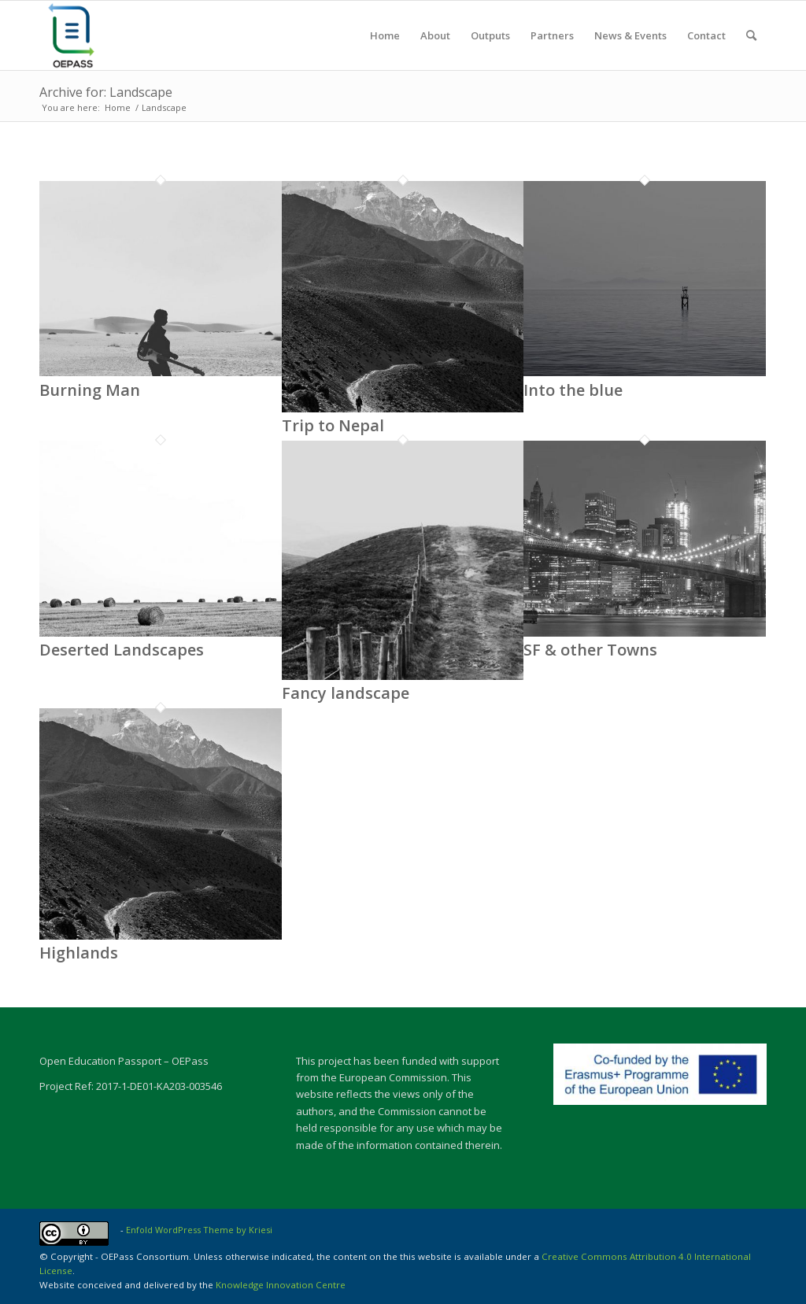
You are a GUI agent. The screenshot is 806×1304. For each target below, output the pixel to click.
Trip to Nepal (333, 425)
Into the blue (573, 390)
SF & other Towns (590, 649)
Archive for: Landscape (105, 92)
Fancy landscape (345, 693)
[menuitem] (385, 35)
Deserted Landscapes (121, 649)
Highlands (78, 952)
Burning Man (89, 390)
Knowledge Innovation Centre (281, 1285)
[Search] (751, 35)
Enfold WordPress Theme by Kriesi (199, 1230)
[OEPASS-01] (71, 35)
